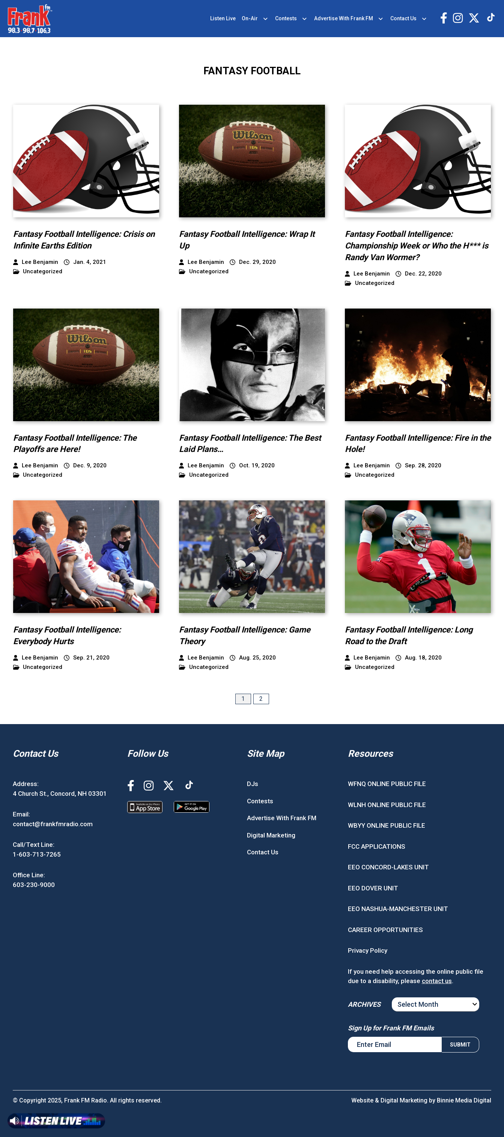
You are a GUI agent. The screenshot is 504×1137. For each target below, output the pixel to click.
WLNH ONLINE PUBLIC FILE (387, 805)
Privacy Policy (367, 950)
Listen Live (223, 18)
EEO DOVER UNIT (373, 888)
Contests (286, 18)
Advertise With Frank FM (343, 18)
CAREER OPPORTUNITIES (385, 930)
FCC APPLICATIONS (376, 846)
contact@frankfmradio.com (53, 824)
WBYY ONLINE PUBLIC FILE (386, 825)
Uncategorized (38, 271)
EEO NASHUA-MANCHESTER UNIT (398, 909)
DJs (252, 784)
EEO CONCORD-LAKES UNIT (388, 867)
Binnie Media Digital (464, 1100)
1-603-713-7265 (37, 854)
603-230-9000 (34, 885)
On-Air (250, 18)
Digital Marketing (271, 835)
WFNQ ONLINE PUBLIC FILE (387, 784)
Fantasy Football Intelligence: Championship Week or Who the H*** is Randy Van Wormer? (416, 245)
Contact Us (403, 18)
